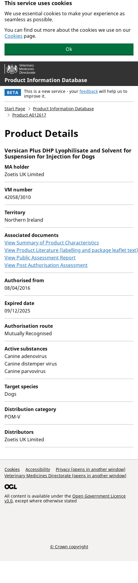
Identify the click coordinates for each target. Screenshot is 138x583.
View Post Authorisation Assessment (46, 265)
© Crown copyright (69, 546)
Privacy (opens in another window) (90, 469)
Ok (69, 49)
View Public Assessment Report (40, 257)
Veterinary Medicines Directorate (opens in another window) (65, 475)
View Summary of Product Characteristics (51, 242)
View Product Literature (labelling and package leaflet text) (71, 250)
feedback (89, 91)
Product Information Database (45, 80)
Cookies (13, 36)
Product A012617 (29, 115)
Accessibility (38, 469)
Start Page (14, 108)
